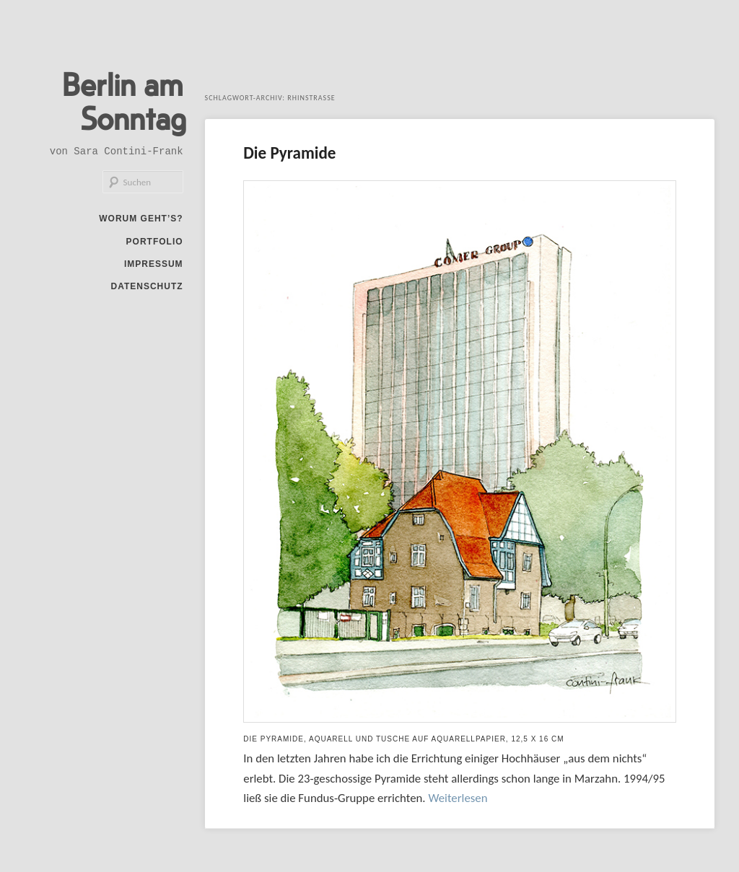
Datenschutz (146, 291)
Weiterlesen (457, 797)
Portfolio (154, 246)
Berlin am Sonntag (118, 102)
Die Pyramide (295, 152)
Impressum (153, 268)
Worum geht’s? (141, 223)
